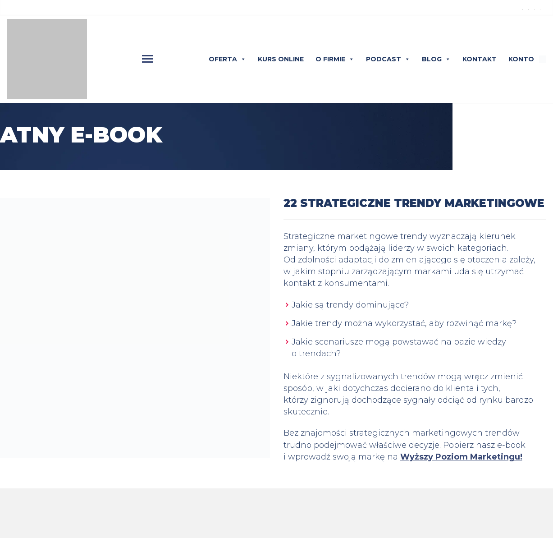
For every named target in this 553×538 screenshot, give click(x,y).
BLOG (436, 59)
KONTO (521, 59)
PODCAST (388, 59)
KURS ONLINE (281, 59)
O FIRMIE (334, 59)
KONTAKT (479, 59)
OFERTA (227, 59)
